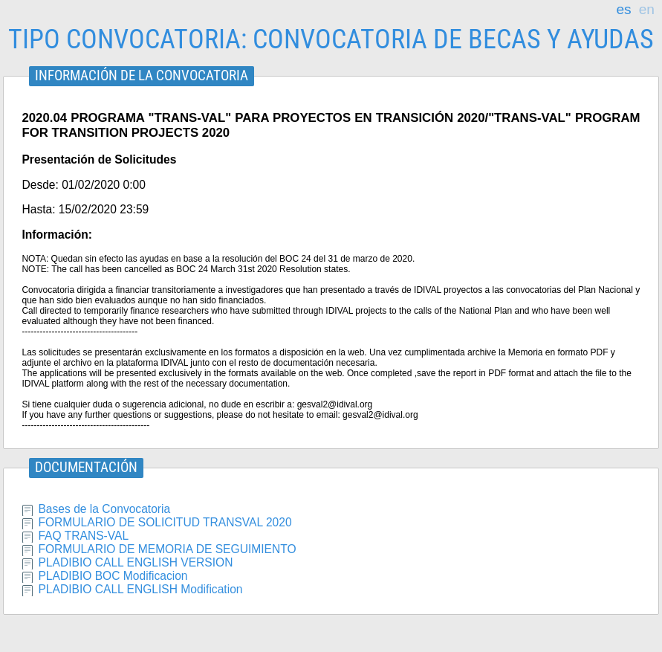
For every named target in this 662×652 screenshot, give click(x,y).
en (647, 10)
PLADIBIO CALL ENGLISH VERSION (135, 562)
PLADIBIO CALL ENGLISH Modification (140, 589)
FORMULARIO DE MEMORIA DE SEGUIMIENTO (167, 549)
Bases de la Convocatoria (104, 509)
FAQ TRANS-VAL (83, 535)
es (623, 10)
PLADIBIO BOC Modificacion (112, 575)
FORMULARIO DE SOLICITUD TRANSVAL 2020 (164, 522)
